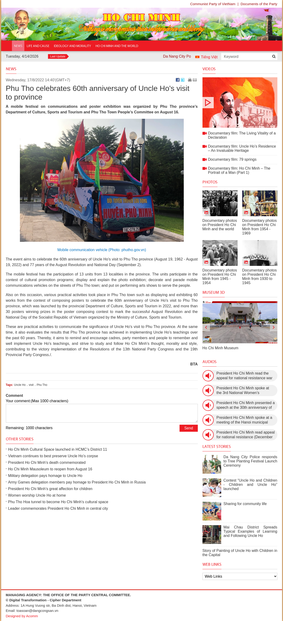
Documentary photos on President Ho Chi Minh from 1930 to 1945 (259, 276)
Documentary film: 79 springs (232, 159)
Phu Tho (42, 385)
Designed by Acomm (22, 616)
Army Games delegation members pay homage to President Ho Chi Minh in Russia (77, 482)
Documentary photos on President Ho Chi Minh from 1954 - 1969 (259, 227)
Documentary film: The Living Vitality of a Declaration (239, 102)
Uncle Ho (20, 385)
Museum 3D (213, 292)
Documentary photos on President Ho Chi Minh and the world (219, 225)
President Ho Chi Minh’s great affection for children (50, 489)
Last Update (58, 56)
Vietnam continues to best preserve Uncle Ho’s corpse (53, 456)
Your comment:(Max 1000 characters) (37, 401)
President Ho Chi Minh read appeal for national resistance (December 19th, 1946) (246, 434)
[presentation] (206, 327)
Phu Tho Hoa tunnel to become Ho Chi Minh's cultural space (58, 502)
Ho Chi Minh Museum (220, 348)
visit (31, 385)
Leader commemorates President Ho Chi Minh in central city (58, 508)
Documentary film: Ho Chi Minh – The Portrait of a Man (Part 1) (239, 170)
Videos (209, 68)
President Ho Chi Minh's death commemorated (47, 463)
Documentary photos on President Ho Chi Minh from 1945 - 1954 (219, 276)
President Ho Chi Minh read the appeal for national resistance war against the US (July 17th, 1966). (244, 375)
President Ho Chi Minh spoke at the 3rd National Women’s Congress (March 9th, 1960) (243, 390)
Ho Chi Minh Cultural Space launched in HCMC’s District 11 (57, 449)
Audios (209, 361)
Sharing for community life (245, 504)
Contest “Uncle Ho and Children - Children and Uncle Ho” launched (250, 484)
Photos (209, 182)
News (11, 68)
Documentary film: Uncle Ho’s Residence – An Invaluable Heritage (242, 148)
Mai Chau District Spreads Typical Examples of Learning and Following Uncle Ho (250, 531)
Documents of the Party (259, 4)
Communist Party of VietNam (212, 4)
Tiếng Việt (209, 57)
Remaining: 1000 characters (29, 428)
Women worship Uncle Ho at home (37, 495)
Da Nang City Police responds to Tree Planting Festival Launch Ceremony (250, 461)
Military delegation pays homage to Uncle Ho (45, 476)
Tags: (9, 385)
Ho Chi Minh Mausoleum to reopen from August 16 (50, 469)
